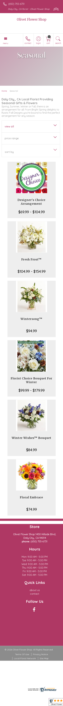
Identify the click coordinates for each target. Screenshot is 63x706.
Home (4, 91)
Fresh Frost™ (31, 259)
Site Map (44, 658)
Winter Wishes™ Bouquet (31, 438)
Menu (5, 43)
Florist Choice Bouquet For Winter (31, 380)
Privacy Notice (40, 654)
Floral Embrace (31, 497)
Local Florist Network (25, 658)
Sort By (9, 151)
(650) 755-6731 (16, 3)
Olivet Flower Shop (31, 19)
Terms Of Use (22, 654)
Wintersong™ (31, 319)
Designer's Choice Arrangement (31, 201)
